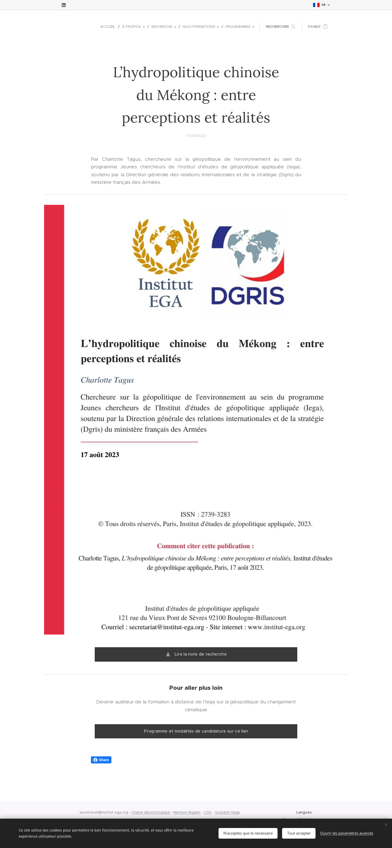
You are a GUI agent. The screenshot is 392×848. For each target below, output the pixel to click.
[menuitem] (109, 26)
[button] (281, 26)
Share (101, 760)
